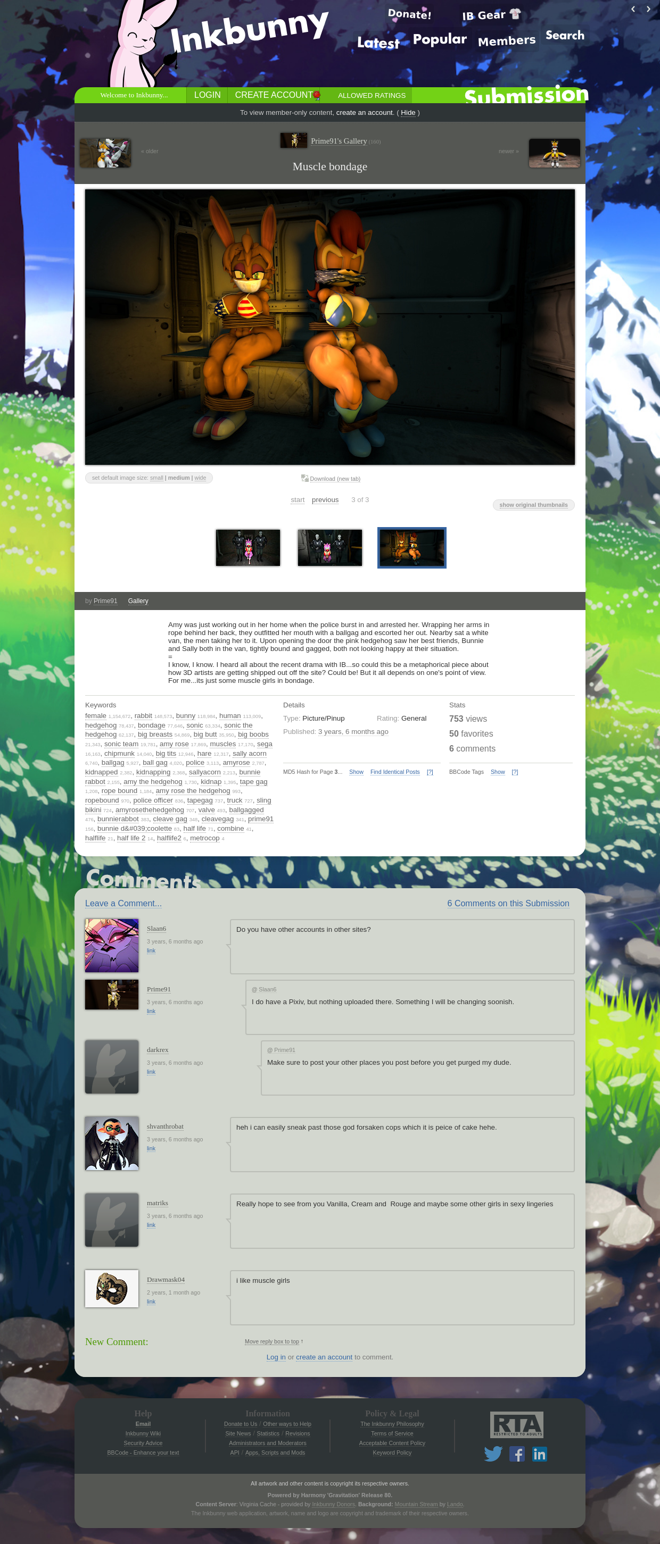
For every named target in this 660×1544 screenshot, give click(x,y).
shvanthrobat (165, 1126)
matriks (157, 1203)
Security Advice (143, 1443)
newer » (509, 151)
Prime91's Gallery (346, 141)
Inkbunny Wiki (143, 1433)
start (297, 500)
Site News (238, 1433)
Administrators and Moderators (268, 1443)
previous (325, 500)
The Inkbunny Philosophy (392, 1424)
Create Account (274, 94)
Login (207, 94)
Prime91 (106, 601)
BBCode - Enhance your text (143, 1452)
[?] (430, 772)
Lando (455, 1504)
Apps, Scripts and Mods (275, 1452)
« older (150, 151)
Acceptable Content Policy (392, 1443)
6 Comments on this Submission (509, 903)
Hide (408, 112)
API (235, 1452)
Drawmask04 (166, 1279)
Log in (276, 1357)
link (151, 950)
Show (356, 772)
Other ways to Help (287, 1424)
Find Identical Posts (395, 772)
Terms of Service (392, 1433)
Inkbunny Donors (333, 1504)
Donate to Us (240, 1424)
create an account (364, 112)
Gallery (138, 601)
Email (143, 1424)
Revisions (297, 1433)
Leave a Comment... (123, 903)
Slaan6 (156, 928)
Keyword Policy (392, 1452)
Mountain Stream (416, 1504)
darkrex (158, 1050)
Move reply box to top (272, 1341)
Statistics (268, 1433)
